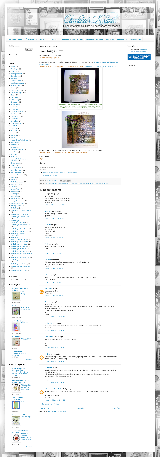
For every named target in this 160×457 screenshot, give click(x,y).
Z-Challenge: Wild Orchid (19, 270)
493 (22, 401)
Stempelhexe (49, 337)
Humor (13, 133)
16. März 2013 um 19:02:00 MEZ (55, 400)
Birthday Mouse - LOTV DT (26, 339)
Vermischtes (15, 196)
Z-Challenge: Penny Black (19, 244)
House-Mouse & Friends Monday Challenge (20, 381)
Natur (13, 156)
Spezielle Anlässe (16, 170)
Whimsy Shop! (143, 49)
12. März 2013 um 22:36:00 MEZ (55, 361)
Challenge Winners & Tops (72, 39)
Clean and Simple (50, 183)
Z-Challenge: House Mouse (20, 229)
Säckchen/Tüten (16, 168)
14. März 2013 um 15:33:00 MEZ (55, 383)
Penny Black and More (20, 415)
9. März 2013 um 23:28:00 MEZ (54, 296)
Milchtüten (14, 152)
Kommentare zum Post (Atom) (57, 411)
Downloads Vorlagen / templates (100, 39)
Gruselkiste (14, 121)
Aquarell (14, 71)
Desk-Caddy (15, 100)
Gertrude (48, 211)
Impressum (122, 39)
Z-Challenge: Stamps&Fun (19, 251)
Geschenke (14, 114)
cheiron (47, 354)
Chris (46, 244)
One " (99, 66)
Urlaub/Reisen (15, 189)
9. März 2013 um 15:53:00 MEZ (54, 205)
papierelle (48, 323)
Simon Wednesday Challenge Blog (18, 369)
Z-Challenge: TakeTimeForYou (21, 260)
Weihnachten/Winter (17, 203)
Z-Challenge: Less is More (85, 183)
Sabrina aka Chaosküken (54, 389)
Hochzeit (14, 130)
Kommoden (15, 142)
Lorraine (48, 259)
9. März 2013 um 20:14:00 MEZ (54, 282)
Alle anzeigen (29, 359)
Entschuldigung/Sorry (18, 104)
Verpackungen (15, 198)
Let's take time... (18, 321)
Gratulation (14, 119)
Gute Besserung (16, 123)
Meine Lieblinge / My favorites (26, 308)
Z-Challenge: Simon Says (101, 183)
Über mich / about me (35, 39)
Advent (13, 67)
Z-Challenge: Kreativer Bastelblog (18, 234)
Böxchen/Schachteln (17, 83)
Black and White (16, 81)
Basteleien (14, 78)
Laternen (14, 147)
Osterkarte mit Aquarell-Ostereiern (19, 354)
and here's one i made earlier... (20, 289)
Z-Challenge (73, 183)
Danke (13, 95)
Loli (46, 275)
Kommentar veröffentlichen (51, 404)
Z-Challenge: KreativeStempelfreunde (19, 238)
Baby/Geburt (15, 76)
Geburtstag (14, 109)
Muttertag (14, 154)
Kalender (14, 135)
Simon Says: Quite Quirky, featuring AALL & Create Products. (20, 373)
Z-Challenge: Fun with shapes (20, 225)
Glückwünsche (15, 116)
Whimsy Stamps (16, 206)
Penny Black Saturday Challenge (20, 431)
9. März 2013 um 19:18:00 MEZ (54, 253)
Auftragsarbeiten (16, 74)
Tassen (13, 177)
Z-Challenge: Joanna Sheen (19, 231)
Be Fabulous (25, 323)
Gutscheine (14, 126)
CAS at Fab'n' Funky (25, 293)
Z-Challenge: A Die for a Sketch (21, 210)
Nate (46, 302)
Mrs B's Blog (16, 336)
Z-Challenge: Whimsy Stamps (20, 266)
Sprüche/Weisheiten (62, 183)
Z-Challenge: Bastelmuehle (20, 214)
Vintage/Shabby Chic (17, 201)
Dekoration (14, 97)
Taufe (13, 179)
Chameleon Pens (16, 90)
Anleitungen (15, 69)
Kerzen (13, 138)
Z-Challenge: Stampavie (18, 249)
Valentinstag (15, 191)
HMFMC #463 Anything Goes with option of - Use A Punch (26, 386)
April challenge (26, 417)
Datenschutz (135, 39)
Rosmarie (48, 368)
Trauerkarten (15, 184)
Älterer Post (116, 408)
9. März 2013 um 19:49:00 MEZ (54, 269)
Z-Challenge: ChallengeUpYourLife (18, 221)
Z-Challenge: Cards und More (20, 217)
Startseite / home (14, 39)
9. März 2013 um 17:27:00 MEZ (54, 238)
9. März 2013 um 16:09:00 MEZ (54, 218)
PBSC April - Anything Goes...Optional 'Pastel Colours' (26, 436)
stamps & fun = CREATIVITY (17, 398)
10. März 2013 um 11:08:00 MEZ (55, 330)
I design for (52, 39)
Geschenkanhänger (17, 112)
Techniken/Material (17, 182)
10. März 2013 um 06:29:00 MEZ (55, 317)
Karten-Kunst (17, 352)
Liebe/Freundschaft (17, 149)
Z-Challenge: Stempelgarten (20, 258)
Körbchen (14, 145)
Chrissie (48, 225)
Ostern (13, 165)
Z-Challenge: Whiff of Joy (19, 264)
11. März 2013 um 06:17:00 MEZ (55, 348)
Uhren (13, 187)
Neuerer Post (44, 408)
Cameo (13, 88)
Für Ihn (13, 107)
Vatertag (14, 194)
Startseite (80, 408)
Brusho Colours (16, 86)
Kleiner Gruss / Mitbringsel (19, 140)
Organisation (15, 163)
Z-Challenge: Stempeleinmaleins (21, 253)
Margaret (48, 288)
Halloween (14, 128)
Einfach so (14, 102)
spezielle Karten (16, 172)
